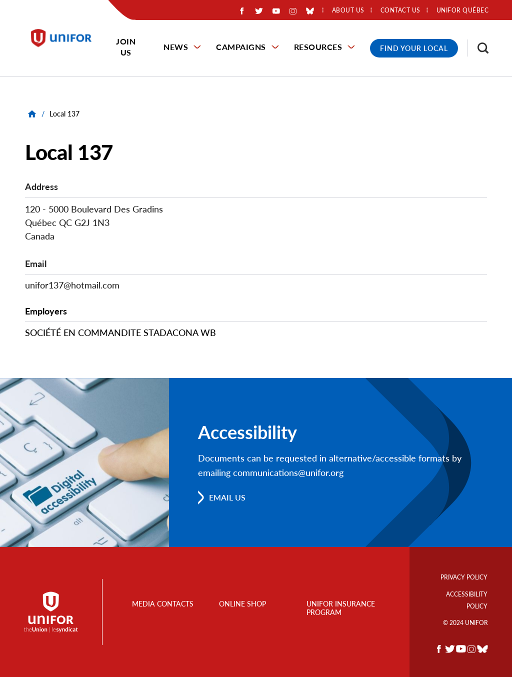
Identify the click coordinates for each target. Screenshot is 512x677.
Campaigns (241, 47)
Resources (318, 47)
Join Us (126, 46)
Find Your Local (414, 48)
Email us (227, 497)
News (176, 47)
